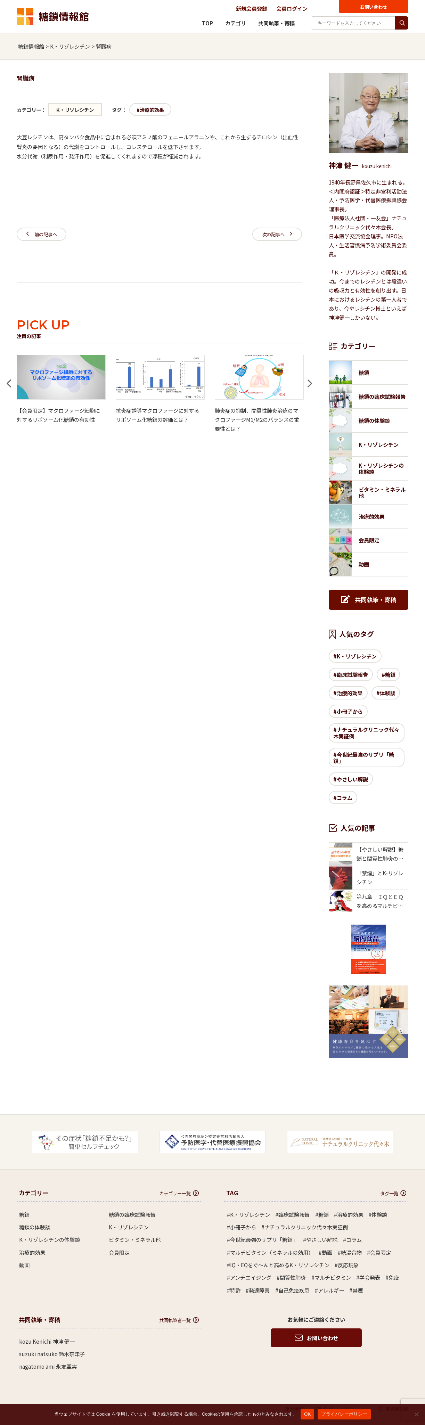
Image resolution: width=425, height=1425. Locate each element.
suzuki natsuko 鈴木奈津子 (52, 1354)
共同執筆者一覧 (179, 1320)
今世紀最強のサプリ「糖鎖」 (363, 757)
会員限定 (119, 1252)
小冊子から (350, 711)
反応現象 (348, 1265)
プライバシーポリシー (344, 1414)
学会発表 (369, 1277)
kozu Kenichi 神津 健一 (47, 1341)
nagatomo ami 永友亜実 (48, 1366)
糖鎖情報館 (53, 16)
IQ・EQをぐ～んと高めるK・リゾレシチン (279, 1265)
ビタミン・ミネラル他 (135, 1239)
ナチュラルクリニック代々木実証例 (366, 732)
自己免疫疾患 (294, 1290)
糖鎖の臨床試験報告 (132, 1214)
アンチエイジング (250, 1277)
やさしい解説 (352, 779)
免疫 (394, 1277)
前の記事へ (41, 234)
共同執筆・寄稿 (276, 23)
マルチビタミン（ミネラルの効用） (271, 1252)
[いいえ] (416, 1414)
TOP (207, 23)
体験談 (387, 693)
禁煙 (357, 1290)
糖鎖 (390, 674)
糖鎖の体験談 (34, 1227)
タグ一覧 (393, 1193)
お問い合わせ (373, 6)
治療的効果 (152, 109)
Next (310, 379)
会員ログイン (292, 8)
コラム (344, 797)
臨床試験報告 (352, 674)
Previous (9, 379)
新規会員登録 (251, 8)
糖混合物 (351, 1252)
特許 (235, 1290)
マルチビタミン (332, 1277)
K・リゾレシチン (75, 109)
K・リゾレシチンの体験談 (49, 1239)
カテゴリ (235, 23)
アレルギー (331, 1290)
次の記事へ (277, 234)
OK (307, 1414)
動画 (24, 1265)
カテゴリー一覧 (179, 1193)
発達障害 (259, 1290)
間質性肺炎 (293, 1277)
